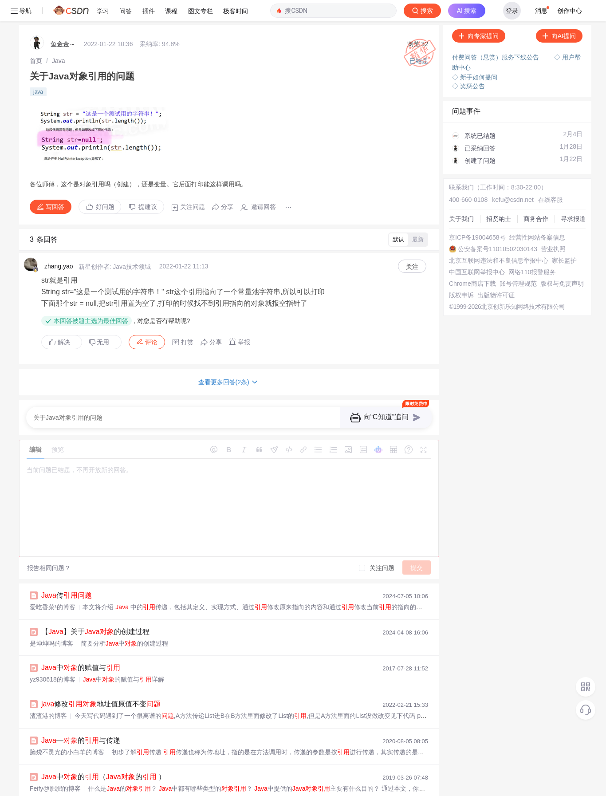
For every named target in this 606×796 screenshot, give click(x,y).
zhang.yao (58, 244)
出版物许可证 (496, 273)
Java (58, 39)
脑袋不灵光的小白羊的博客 (67, 730)
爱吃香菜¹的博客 (52, 585)
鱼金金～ (63, 22)
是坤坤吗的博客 (51, 622)
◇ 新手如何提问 (474, 55)
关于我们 (461, 197)
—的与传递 (80, 719)
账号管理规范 (518, 262)
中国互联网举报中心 (477, 250)
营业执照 (553, 227)
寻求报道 (573, 197)
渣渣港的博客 (48, 694)
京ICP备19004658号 (477, 216)
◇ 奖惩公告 (468, 64)
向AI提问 (559, 14)
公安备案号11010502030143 (497, 227)
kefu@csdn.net (513, 178)
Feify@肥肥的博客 (55, 767)
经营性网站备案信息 (537, 216)
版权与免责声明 (562, 262)
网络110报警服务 (532, 250)
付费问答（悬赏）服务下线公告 (496, 35)
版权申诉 (461, 273)
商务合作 (535, 197)
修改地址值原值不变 (101, 682)
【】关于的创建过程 (95, 610)
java (38, 70)
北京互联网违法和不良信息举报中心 (498, 239)
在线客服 (550, 178)
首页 (36, 39)
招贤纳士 (498, 197)
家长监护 (564, 239)
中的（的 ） (103, 755)
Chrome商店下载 (472, 262)
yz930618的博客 (52, 658)
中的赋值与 (80, 646)
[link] (36, 39)
